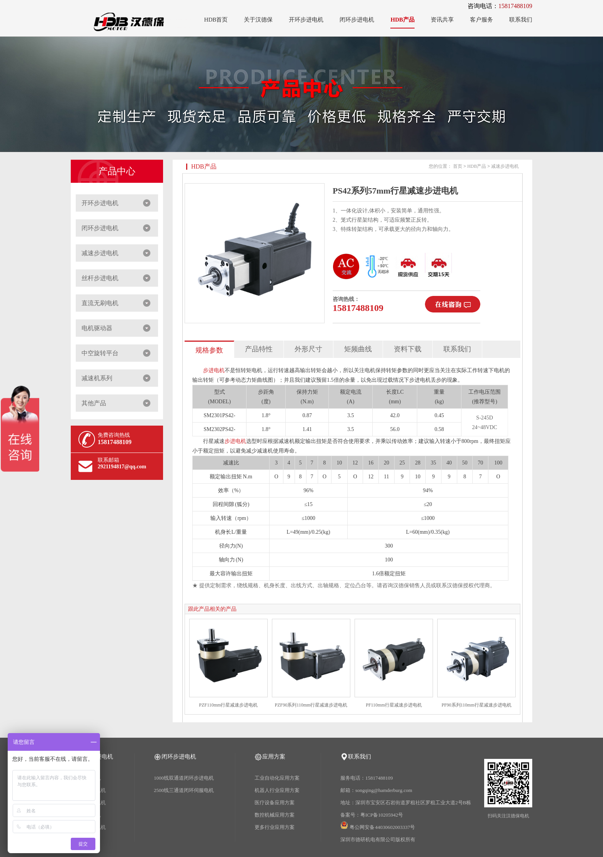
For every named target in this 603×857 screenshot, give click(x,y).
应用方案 (273, 756)
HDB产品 (402, 20)
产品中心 (116, 171)
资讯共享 (442, 20)
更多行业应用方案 (275, 827)
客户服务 (481, 20)
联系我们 (520, 20)
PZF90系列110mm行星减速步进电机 (311, 705)
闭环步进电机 (357, 20)
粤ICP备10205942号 (381, 815)
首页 (457, 166)
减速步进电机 (100, 253)
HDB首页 (216, 20)
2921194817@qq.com (122, 466)
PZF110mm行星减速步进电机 (228, 705)
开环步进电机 (306, 20)
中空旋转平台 (100, 353)
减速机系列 (97, 378)
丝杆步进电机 (100, 278)
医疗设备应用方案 (275, 802)
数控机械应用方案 (275, 815)
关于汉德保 (258, 20)
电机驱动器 (97, 328)
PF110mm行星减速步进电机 (394, 705)
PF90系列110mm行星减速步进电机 (476, 705)
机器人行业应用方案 (277, 790)
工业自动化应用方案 (277, 778)
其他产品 (94, 403)
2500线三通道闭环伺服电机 (184, 790)
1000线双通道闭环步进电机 (184, 778)
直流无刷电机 (100, 303)
